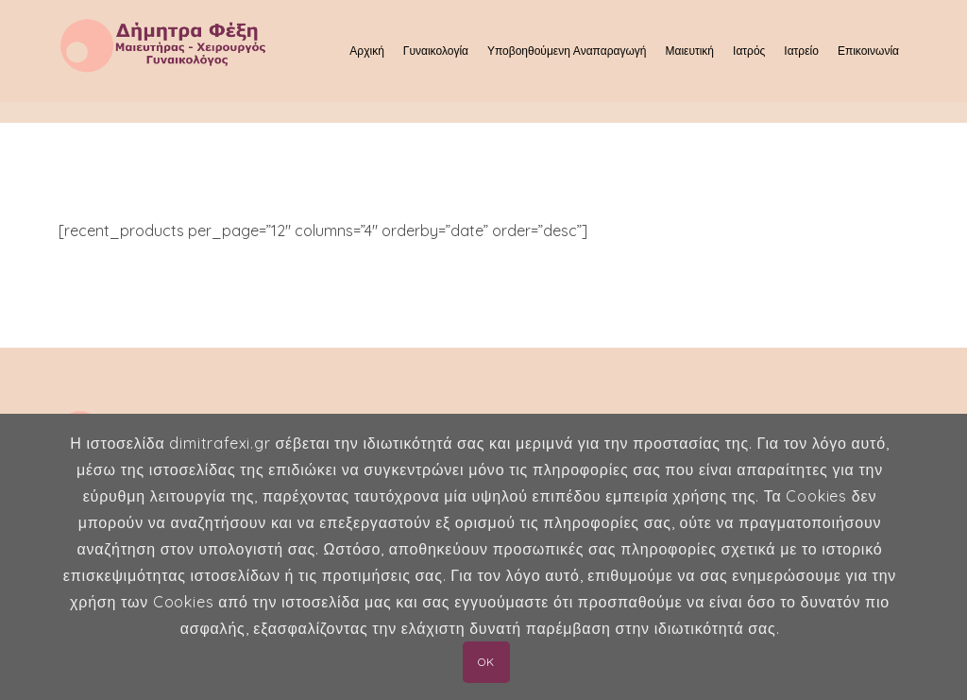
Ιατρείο (801, 50)
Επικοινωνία (868, 50)
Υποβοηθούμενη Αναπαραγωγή (566, 50)
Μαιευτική (689, 50)
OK (486, 662)
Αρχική (366, 50)
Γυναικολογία (435, 50)
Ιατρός (749, 50)
